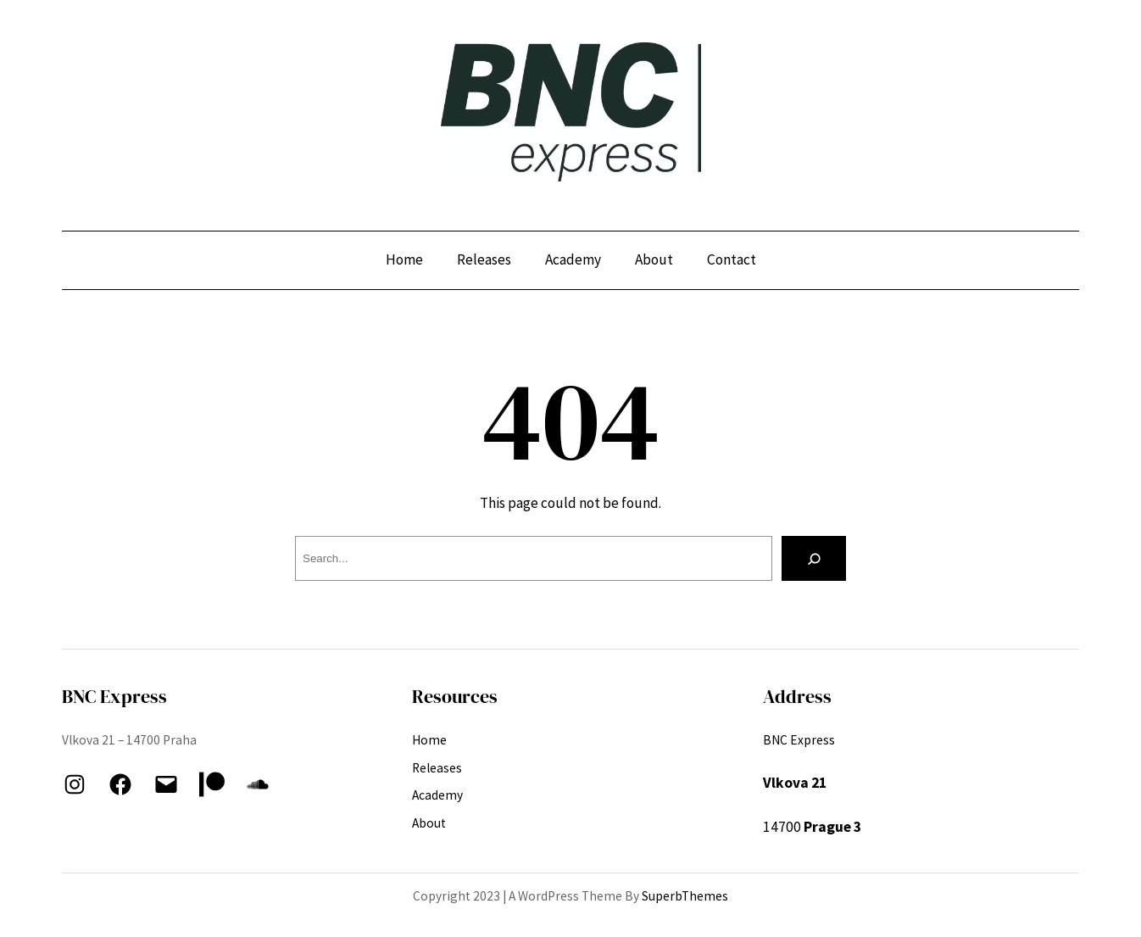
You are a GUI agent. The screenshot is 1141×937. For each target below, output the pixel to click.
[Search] (814, 558)
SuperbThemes (685, 896)
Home (404, 259)
